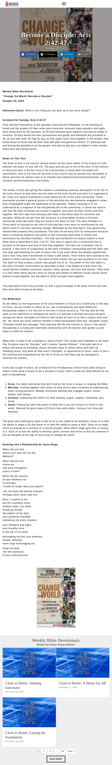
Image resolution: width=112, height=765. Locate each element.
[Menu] (64, 4)
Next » (71, 751)
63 (63, 751)
